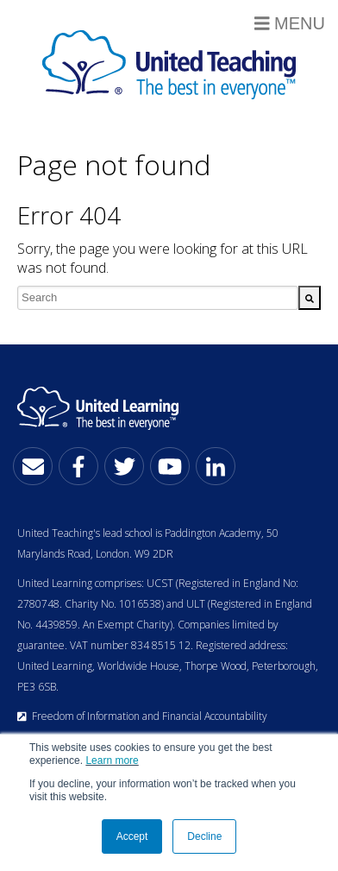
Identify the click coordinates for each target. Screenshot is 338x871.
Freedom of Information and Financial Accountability (142, 716)
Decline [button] (204, 836)
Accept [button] (132, 836)
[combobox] (157, 298)
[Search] (309, 298)
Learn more (111, 760)
